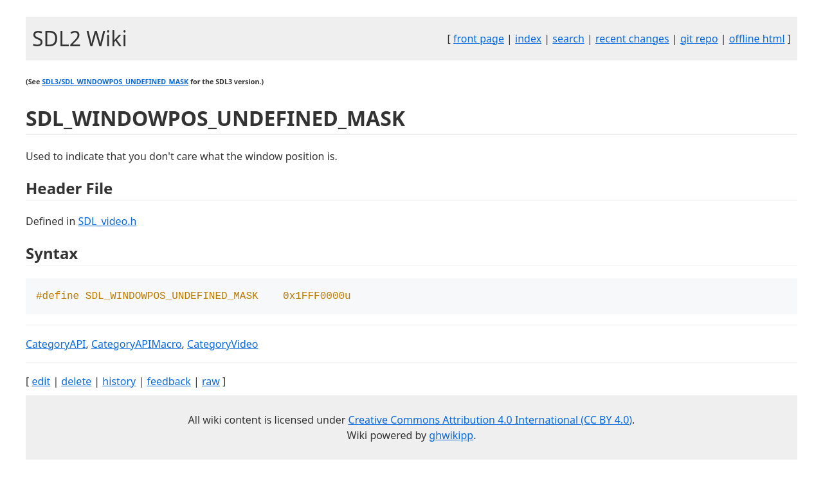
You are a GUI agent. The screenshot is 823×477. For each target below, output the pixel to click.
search (568, 39)
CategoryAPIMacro (136, 345)
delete (76, 382)
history (119, 382)
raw (211, 382)
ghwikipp (451, 436)
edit (41, 382)
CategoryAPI (56, 345)
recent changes (632, 39)
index (528, 39)
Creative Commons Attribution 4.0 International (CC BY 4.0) (490, 421)
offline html (757, 39)
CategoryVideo (222, 345)
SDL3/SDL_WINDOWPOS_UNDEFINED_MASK (115, 81)
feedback (168, 382)
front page (478, 39)
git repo (699, 39)
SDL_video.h (107, 221)
